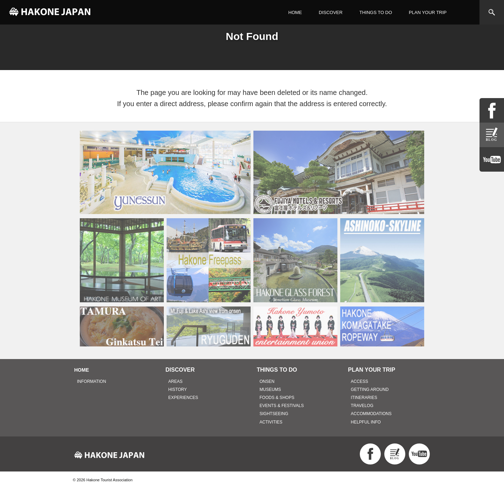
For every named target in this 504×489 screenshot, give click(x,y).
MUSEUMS (270, 389)
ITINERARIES (364, 397)
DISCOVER (331, 12)
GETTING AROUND (369, 389)
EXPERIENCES (183, 397)
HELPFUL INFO (366, 422)
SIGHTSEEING (274, 413)
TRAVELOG (362, 405)
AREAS (175, 381)
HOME (295, 12)
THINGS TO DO (375, 12)
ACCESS (359, 381)
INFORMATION (91, 381)
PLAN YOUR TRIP (428, 12)
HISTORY (177, 389)
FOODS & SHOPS (277, 397)
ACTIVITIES (271, 422)
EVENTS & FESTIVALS (282, 405)
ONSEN (267, 381)
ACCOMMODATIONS (371, 413)
